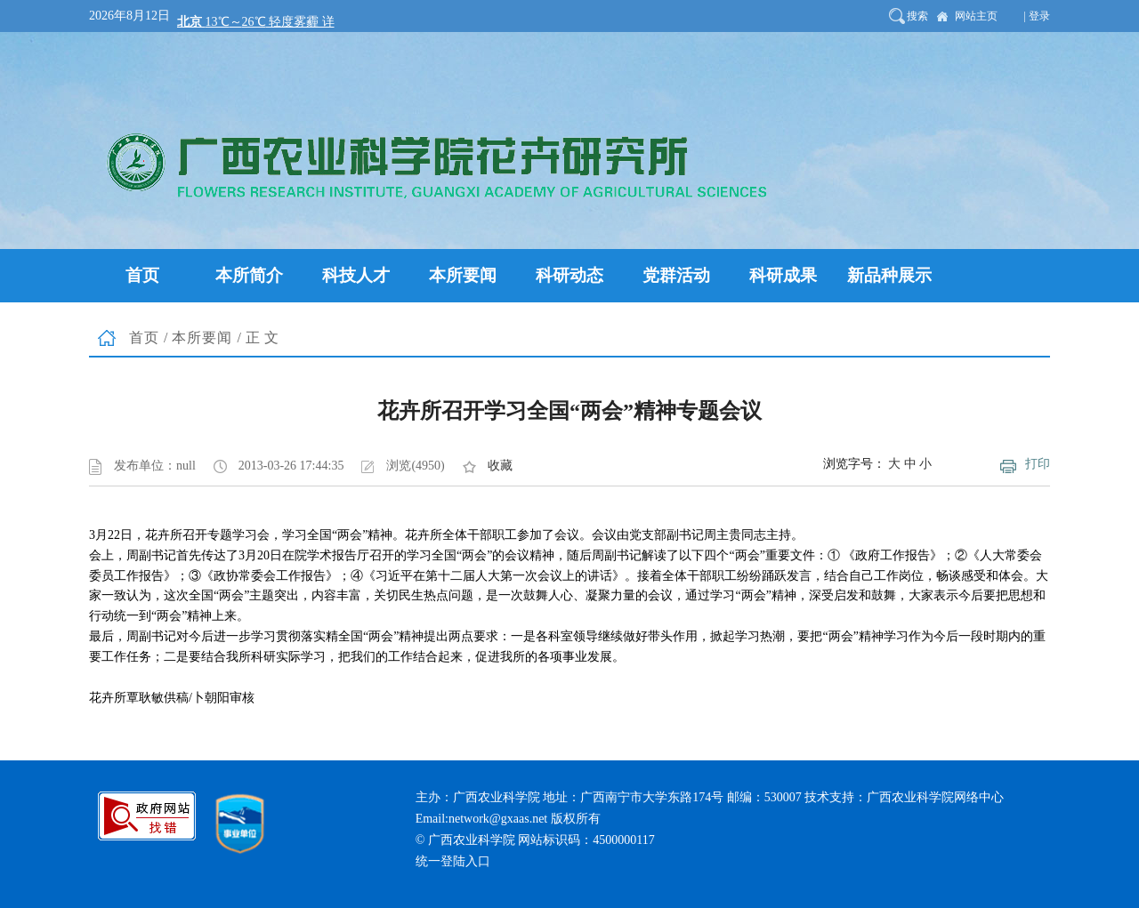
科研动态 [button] (569, 275)
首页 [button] (142, 275)
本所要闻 (202, 337)
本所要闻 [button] (463, 275)
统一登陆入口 (453, 861)
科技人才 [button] (356, 275)
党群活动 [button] (676, 275)
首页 (144, 337)
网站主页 (976, 16)
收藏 (500, 465)
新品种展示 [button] (889, 275)
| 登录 (1037, 16)
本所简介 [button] (249, 275)
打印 (1037, 463)
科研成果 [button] (783, 275)
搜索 (917, 16)
